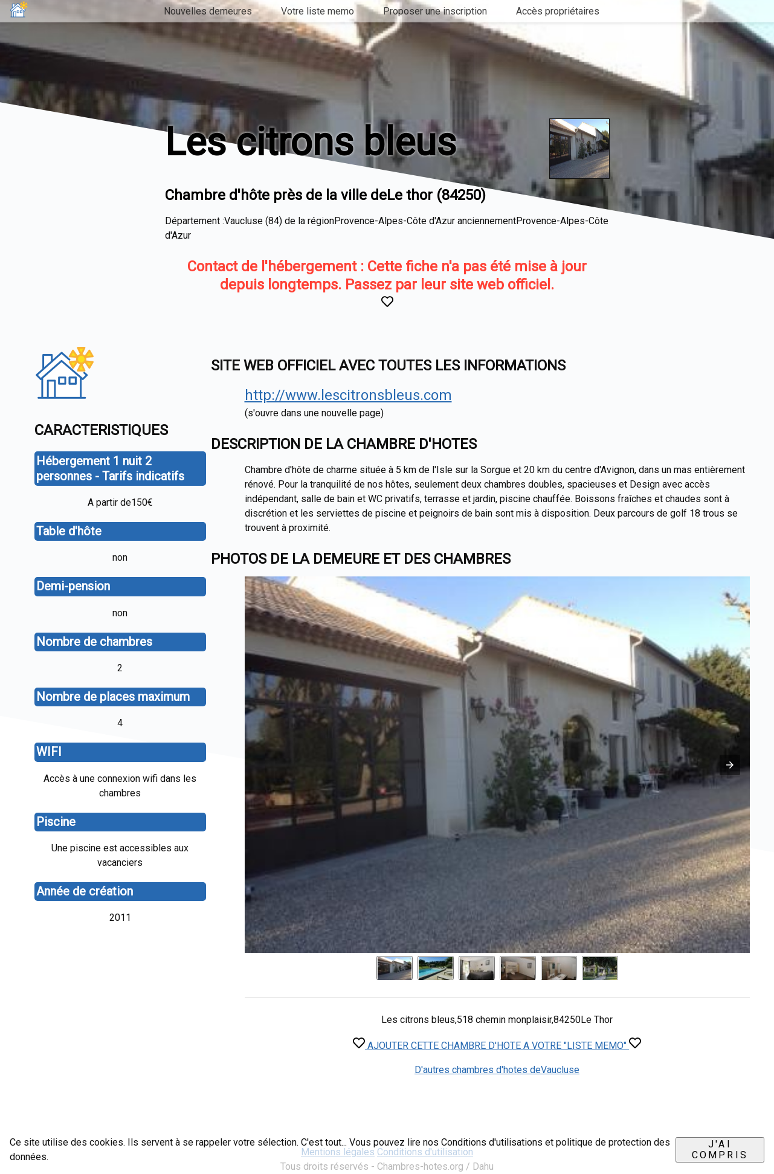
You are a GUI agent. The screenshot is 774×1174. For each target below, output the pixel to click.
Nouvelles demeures (208, 11)
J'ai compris (720, 1149)
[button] (730, 765)
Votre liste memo (317, 11)
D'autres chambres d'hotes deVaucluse (496, 1070)
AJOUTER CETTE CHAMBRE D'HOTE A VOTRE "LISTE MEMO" (497, 1045)
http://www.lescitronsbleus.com (348, 395)
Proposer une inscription (435, 11)
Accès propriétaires (557, 11)
